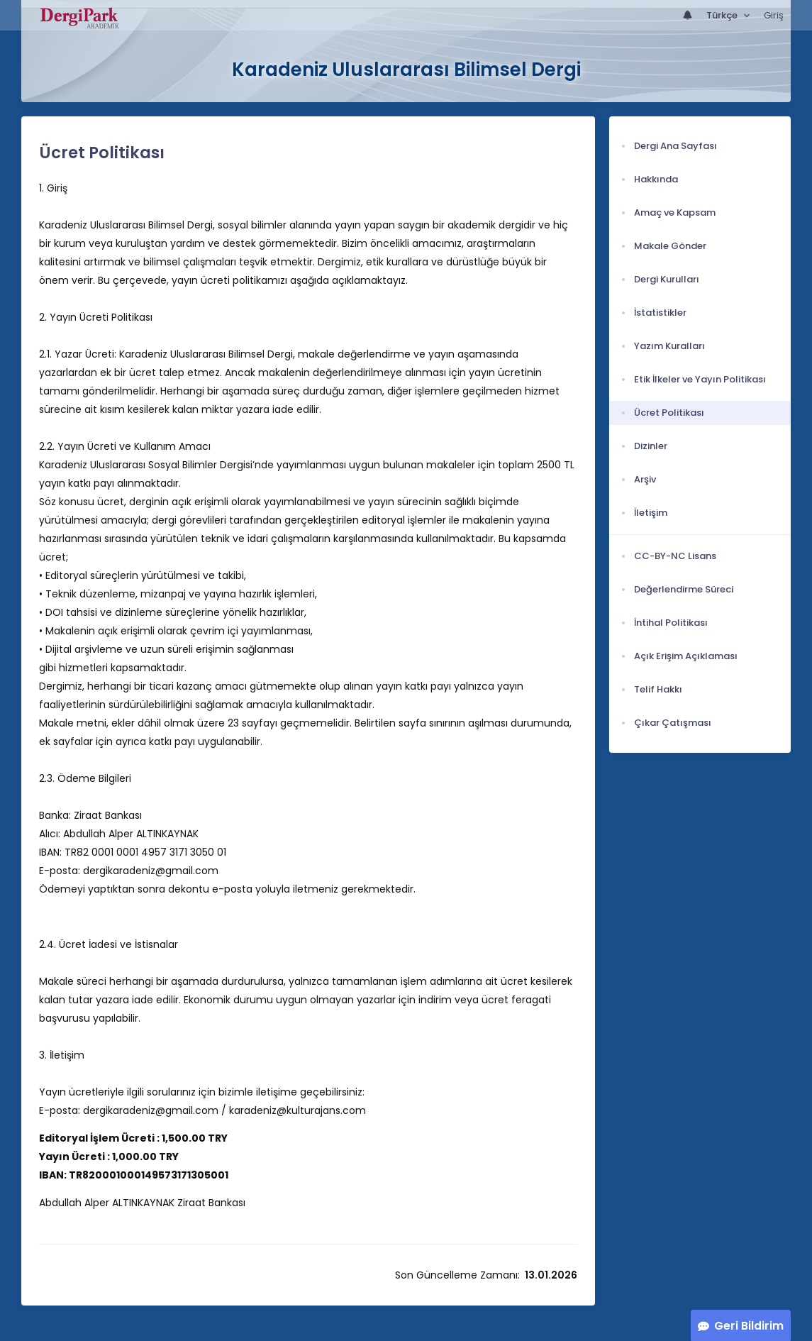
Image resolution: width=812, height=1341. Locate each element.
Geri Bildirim (749, 1325)
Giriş (774, 15)
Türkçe (723, 15)
